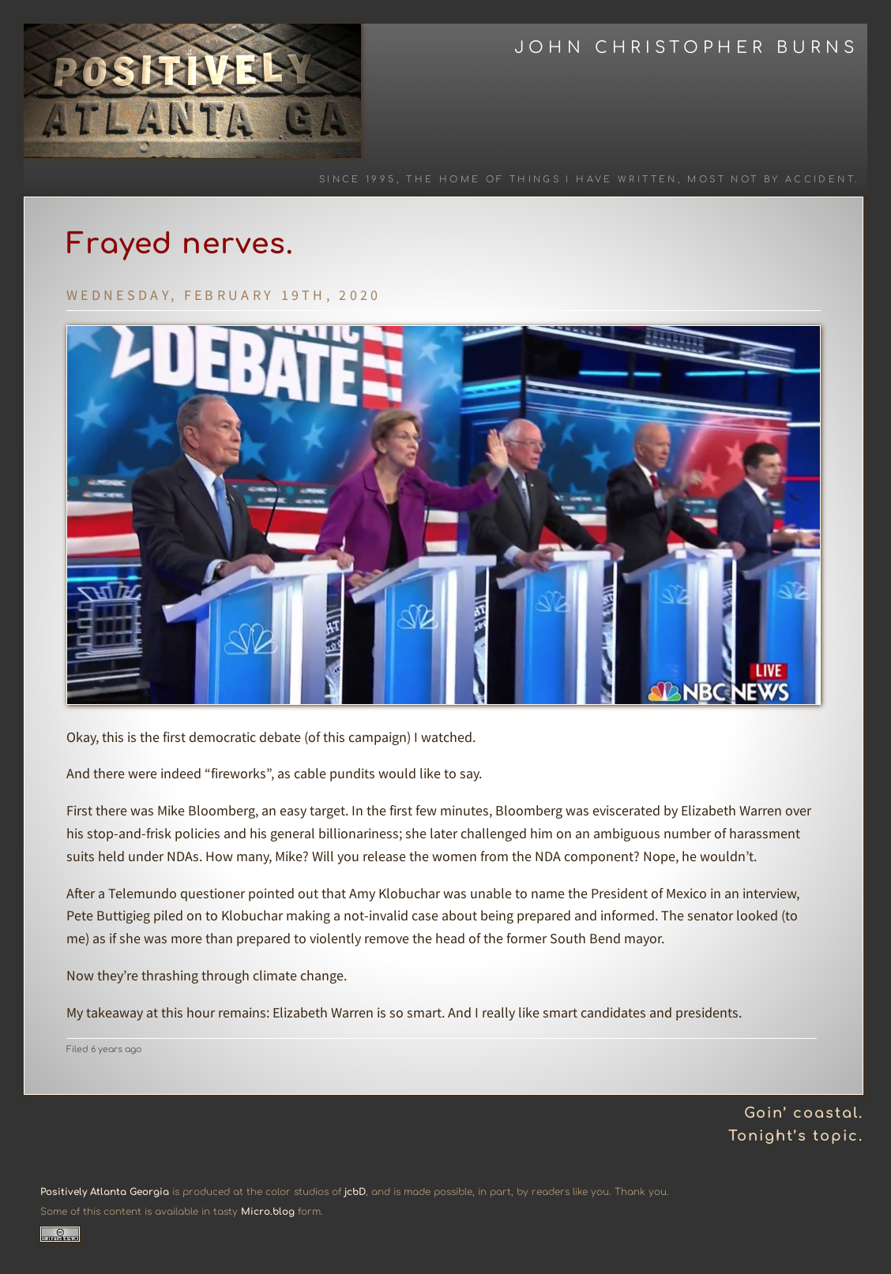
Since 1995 (358, 179)
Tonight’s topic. (795, 1136)
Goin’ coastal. (803, 1113)
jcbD (355, 1191)
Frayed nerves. (180, 244)
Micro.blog (268, 1211)
